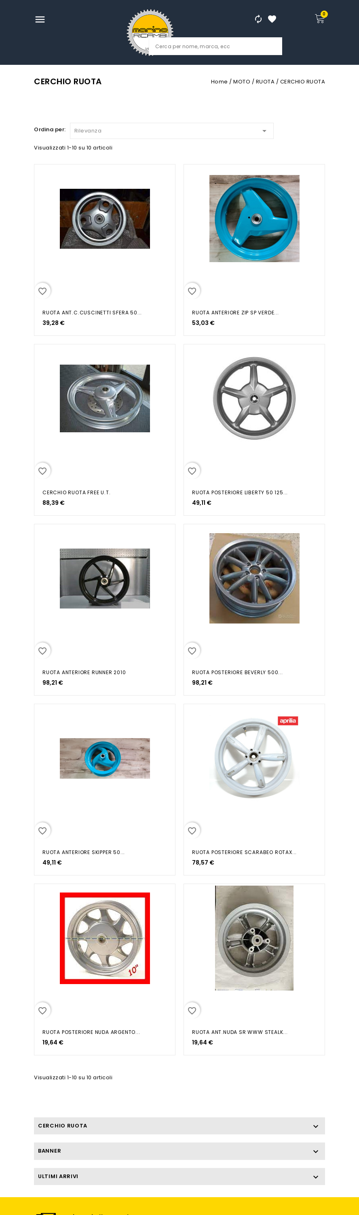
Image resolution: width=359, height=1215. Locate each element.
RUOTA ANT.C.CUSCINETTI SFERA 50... (92, 312)
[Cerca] (215, 46)
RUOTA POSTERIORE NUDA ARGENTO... (91, 1032)
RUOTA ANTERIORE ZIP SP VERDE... (235, 312)
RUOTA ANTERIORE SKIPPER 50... (83, 852)
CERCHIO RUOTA (62, 1126)
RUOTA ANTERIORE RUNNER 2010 (84, 672)
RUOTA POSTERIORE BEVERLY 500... (237, 672)
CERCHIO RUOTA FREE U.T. (76, 492)
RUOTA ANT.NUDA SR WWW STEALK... (240, 1032)
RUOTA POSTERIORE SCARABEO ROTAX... (244, 852)
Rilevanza (171, 129)
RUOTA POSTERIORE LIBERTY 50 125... (240, 492)
